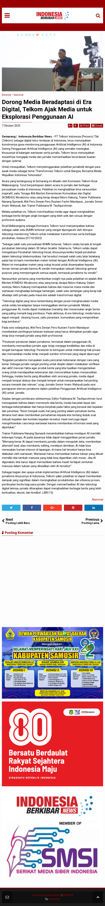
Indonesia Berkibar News (46, 895)
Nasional (97, 499)
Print (84, 125)
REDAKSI (68, 895)
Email (97, 125)
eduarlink (54, 898)
